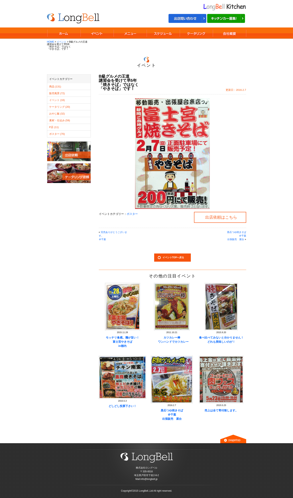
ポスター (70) (57, 133)
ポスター (132, 213)
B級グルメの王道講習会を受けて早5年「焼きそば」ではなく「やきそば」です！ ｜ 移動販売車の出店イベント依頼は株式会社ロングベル (73, 17)
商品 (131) (55, 86)
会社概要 (229, 33)
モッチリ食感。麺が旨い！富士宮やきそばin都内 (122, 341)
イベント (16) (57, 100)
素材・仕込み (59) (59, 120)
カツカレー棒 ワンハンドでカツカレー (172, 339)
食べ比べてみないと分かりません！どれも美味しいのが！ (221, 339)
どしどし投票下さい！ (122, 406)
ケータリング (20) (59, 106)
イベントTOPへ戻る (173, 257)
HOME (50, 41)
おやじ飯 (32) (57, 113)
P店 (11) (54, 127)
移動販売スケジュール (162, 33)
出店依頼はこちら (221, 217)
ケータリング (196, 33)
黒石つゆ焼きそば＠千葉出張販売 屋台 (172, 414)
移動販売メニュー (129, 33)
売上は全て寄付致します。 (221, 410)
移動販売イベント (96, 33)
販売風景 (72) (57, 93)
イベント (61, 41)
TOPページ (63, 33)
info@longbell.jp (149, 479)
